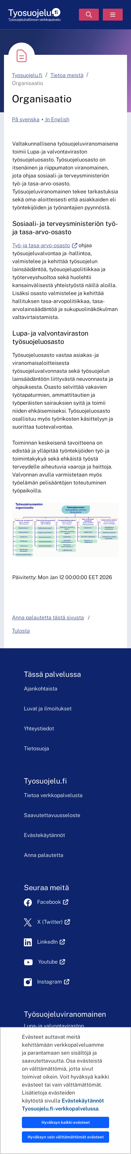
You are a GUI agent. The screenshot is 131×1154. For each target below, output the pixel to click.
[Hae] (89, 15)
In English (56, 119)
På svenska (25, 119)
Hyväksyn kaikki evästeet (65, 1122)
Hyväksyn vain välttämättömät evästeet (66, 1137)
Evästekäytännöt (44, 835)
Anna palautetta (43, 855)
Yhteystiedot (39, 728)
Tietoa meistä (67, 75)
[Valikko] (112, 14)
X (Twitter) (53, 922)
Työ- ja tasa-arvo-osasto (44, 245)
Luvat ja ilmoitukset (48, 708)
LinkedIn (51, 942)
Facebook (52, 902)
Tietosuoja (36, 748)
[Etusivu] (34, 15)
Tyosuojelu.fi (27, 75)
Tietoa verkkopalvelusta (53, 795)
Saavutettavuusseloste (52, 815)
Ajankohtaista (40, 688)
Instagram (53, 982)
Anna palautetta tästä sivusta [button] (48, 617)
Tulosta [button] (21, 631)
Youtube (51, 962)
